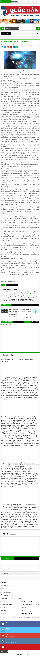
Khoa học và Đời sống (12, 285)
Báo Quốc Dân (7, 292)
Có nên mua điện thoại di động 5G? (16, 42)
